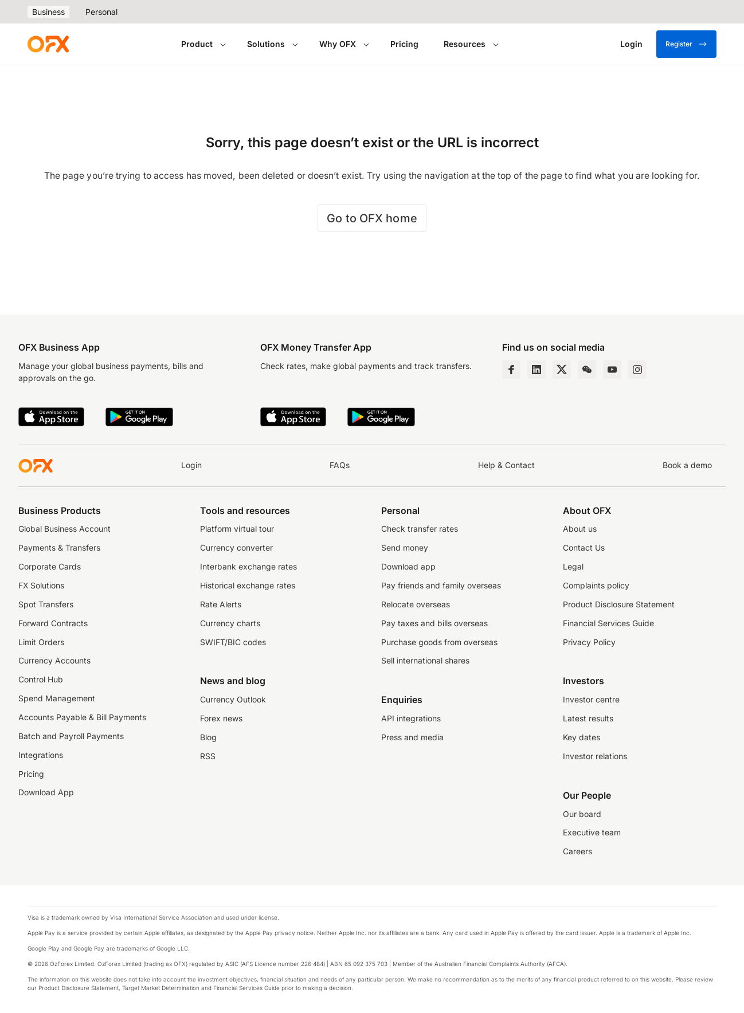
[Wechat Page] (587, 369)
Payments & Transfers (59, 547)
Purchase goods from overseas (439, 642)
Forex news (221, 718)
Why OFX (337, 44)
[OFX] (48, 44)
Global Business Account (64, 528)
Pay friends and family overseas (441, 585)
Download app (408, 566)
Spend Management (56, 698)
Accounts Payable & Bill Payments (82, 717)
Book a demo (687, 465)
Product (197, 44)
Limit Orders (41, 642)
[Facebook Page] (511, 369)
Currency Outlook (233, 699)
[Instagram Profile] (637, 369)
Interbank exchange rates (248, 566)
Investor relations (595, 756)
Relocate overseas (415, 604)
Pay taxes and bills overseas (434, 623)
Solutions (266, 44)
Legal (573, 566)
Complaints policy (596, 585)
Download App (46, 792)
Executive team (592, 832)
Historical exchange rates (247, 585)
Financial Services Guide (608, 623)
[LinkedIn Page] (536, 369)
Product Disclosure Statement (619, 604)
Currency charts (230, 623)
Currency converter (236, 547)
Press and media (412, 737)
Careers (577, 851)
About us (580, 528)
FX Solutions (41, 585)
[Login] (631, 44)
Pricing (404, 44)
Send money (404, 547)
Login (191, 465)
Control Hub (40, 679)
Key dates (581, 737)
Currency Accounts (54, 660)
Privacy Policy (589, 642)
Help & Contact (506, 465)
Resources (464, 44)
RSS (208, 756)
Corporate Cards (49, 566)
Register (686, 44)
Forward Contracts (53, 623)
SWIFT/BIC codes (233, 642)
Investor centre (591, 699)
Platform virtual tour (237, 528)
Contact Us (584, 547)
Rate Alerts (220, 604)
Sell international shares (425, 660)
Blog (208, 737)
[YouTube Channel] (612, 369)
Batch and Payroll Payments (71, 736)
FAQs (340, 465)
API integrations (411, 718)
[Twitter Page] (562, 369)
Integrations (40, 755)
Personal (101, 12)
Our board (582, 814)
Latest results (588, 718)
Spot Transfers (45, 604)
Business (48, 12)
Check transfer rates (419, 528)
